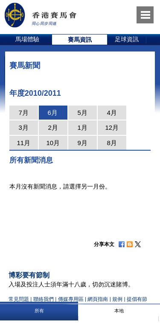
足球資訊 (127, 39)
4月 (112, 112)
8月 (112, 142)
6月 (53, 112)
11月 (23, 142)
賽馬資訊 (80, 39)
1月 (82, 127)
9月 (82, 142)
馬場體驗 (27, 39)
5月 (82, 112)
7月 (24, 112)
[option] (27, 39)
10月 (53, 142)
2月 (53, 127)
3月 (24, 127)
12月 (112, 127)
